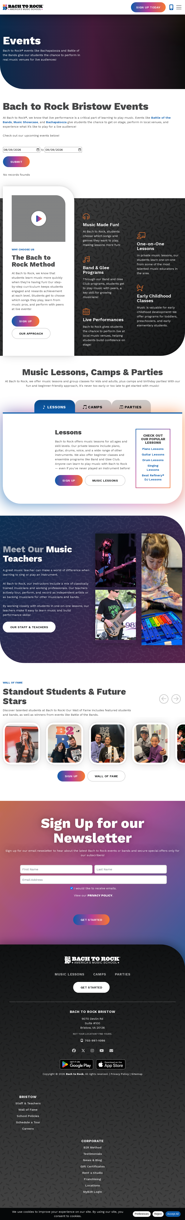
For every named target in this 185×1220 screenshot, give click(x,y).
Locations (92, 1185)
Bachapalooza (56, 122)
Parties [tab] (130, 407)
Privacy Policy (120, 1073)
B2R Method (92, 1147)
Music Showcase (26, 122)
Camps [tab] (92, 407)
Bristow (27, 1097)
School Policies (28, 1116)
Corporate (92, 1141)
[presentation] (92, 906)
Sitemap (136, 1073)
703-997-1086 (95, 1040)
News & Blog (92, 1160)
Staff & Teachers (28, 1103)
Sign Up (25, 321)
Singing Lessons (153, 467)
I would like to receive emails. (93, 888)
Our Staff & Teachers (29, 627)
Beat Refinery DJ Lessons (153, 477)
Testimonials (92, 1154)
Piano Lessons (153, 449)
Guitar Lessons (153, 454)
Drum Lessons (153, 460)
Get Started (91, 987)
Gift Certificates (92, 1166)
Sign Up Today (148, 7)
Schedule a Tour (28, 1122)
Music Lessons (105, 480)
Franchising (92, 1179)
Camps (99, 974)
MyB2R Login (92, 1192)
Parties (122, 974)
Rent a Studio (92, 1173)
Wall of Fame (106, 776)
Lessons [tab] (54, 407)
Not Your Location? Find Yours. (92, 1034)
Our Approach (31, 333)
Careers (28, 1128)
